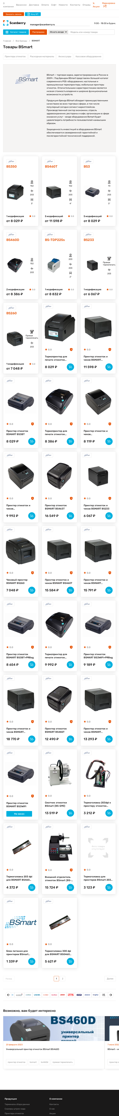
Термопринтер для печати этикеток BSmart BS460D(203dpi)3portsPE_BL (59, 663)
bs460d (44, 1075)
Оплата (45, 5)
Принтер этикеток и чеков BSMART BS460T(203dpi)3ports (98, 739)
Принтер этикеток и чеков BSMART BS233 (97, 512)
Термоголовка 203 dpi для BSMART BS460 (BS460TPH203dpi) (19, 889)
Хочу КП (32, 14)
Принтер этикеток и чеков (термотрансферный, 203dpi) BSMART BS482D (19, 512)
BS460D (13, 241)
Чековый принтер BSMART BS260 (17, 587)
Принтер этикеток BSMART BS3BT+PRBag (20, 663)
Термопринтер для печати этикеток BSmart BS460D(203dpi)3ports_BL (59, 436)
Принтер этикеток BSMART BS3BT (17, 436)
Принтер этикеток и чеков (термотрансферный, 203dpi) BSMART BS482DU (96, 436)
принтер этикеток (16, 1075)
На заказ (21, 824)
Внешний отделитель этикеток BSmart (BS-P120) (58, 889)
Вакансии (21, 5)
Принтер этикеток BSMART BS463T (56, 512)
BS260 (12, 315)
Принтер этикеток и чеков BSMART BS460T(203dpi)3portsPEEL (20, 739)
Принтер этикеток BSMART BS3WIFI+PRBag (95, 663)
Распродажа (38, 32)
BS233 (89, 241)
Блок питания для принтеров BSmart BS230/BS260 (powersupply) (17, 965)
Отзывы (86, 5)
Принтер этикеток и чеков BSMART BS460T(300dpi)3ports (98, 587)
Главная (7, 41)
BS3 (87, 167)
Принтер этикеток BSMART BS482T (56, 739)
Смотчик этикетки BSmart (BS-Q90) (56, 814)
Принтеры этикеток (15, 56)
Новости (63, 5)
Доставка (34, 5)
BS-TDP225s (56, 241)
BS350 (12, 167)
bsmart (33, 1075)
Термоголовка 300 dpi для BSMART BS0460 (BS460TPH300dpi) (58, 965)
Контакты (75, 5)
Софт (53, 5)
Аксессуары (64, 56)
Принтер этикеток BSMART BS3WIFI (17, 814)
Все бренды (21, 41)
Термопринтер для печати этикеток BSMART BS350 (56, 360)
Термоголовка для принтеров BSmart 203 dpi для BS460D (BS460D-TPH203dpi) (98, 889)
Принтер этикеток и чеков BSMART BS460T (59, 587)
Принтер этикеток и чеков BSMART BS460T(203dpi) (96, 360)
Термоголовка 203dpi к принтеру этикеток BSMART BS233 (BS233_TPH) (98, 814)
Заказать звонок (14, 14)
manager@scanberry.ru (42, 24)
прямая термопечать (63, 1075)
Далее (110, 991)
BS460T (52, 167)
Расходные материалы (42, 56)
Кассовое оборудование (88, 56)
